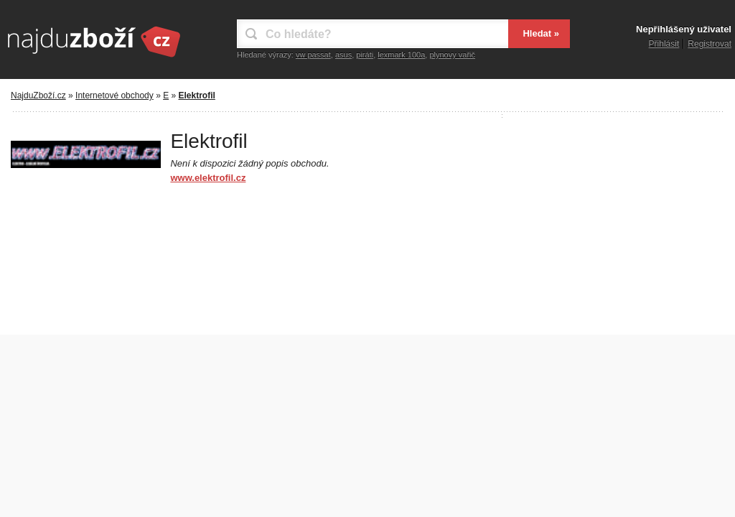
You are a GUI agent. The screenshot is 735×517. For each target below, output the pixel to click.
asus (343, 54)
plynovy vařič (452, 54)
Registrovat (709, 44)
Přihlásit (664, 44)
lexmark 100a (401, 54)
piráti (364, 54)
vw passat (313, 54)
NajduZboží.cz (38, 95)
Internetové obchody (114, 95)
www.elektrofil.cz (207, 177)
